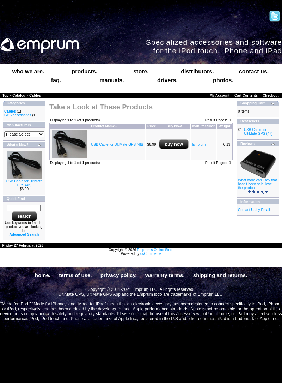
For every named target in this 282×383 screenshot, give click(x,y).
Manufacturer (203, 126)
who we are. (28, 71)
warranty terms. (165, 275)
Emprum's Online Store (155, 250)
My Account (219, 95)
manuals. (111, 80)
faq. (56, 80)
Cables (35, 95)
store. (141, 71)
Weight (224, 126)
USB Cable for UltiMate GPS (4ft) (24, 183)
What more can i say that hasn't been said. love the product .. (257, 184)
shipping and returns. (220, 275)
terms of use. (75, 275)
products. (85, 71)
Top (5, 95)
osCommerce (150, 254)
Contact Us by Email (254, 210)
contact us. (254, 71)
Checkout (271, 95)
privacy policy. (118, 275)
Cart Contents (246, 95)
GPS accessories (17, 115)
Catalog (18, 95)
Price (151, 126)
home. (42, 275)
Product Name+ (104, 126)
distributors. (197, 71)
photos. (223, 80)
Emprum (199, 144)
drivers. (167, 80)
